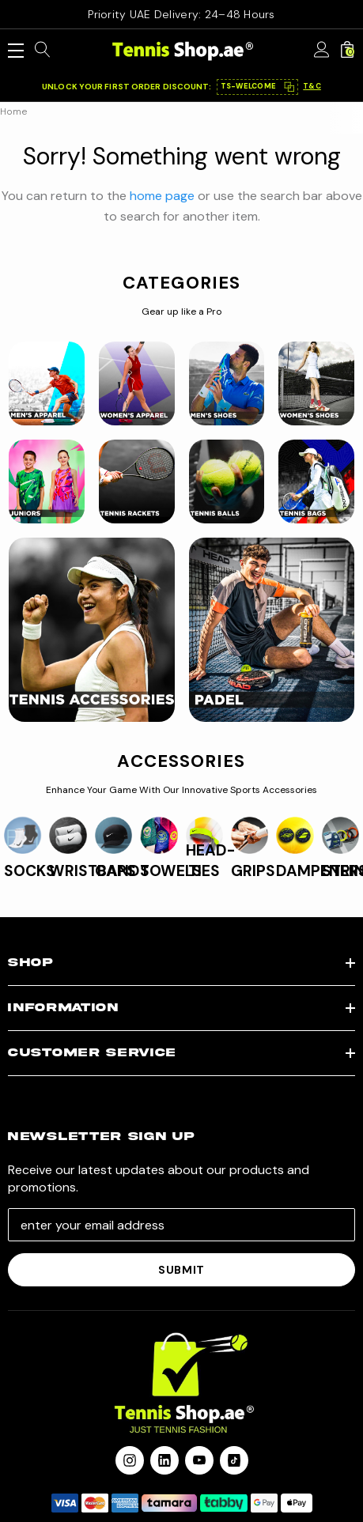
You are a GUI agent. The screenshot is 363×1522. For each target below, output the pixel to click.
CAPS (115, 871)
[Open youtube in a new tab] (199, 1460)
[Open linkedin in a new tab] (164, 1460)
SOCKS (29, 871)
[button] (258, 87)
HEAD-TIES (210, 860)
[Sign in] (322, 50)
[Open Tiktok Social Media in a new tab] (234, 1460)
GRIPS (253, 871)
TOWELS (171, 871)
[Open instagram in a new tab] (129, 1460)
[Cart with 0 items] (347, 50)
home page (162, 195)
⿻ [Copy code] (289, 87)
